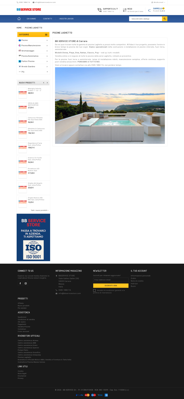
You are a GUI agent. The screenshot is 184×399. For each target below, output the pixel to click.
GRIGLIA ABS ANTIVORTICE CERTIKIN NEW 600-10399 (35, 104)
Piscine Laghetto (24, 357)
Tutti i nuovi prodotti (40, 210)
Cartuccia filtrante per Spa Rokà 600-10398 (35, 118)
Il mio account (23, 331)
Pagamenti (22, 324)
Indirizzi (134, 284)
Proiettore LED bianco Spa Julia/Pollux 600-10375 (34, 169)
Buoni (133, 286)
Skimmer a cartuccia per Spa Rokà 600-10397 (36, 129)
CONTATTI (47, 19)
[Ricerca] (148, 18)
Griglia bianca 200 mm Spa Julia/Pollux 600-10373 (36, 198)
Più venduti (22, 308)
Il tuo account (139, 271)
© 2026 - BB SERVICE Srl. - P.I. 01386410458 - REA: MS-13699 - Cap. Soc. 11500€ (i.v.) (92, 390)
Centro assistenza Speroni (28, 348)
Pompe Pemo (23, 350)
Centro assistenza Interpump (29, 355)
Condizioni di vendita (26, 319)
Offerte (21, 303)
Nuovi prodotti (23, 306)
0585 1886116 (108, 11)
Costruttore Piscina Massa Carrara (31, 362)
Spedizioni (22, 317)
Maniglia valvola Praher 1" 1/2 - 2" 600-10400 (35, 89)
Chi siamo (22, 322)
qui (106, 53)
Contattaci (22, 329)
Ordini (133, 278)
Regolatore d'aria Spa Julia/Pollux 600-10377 (35, 144)
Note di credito (137, 281)
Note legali (22, 373)
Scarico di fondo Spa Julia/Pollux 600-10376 (35, 158)
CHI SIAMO (31, 19)
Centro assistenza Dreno (28, 345)
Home (19, 18)
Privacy (20, 378)
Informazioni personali (141, 276)
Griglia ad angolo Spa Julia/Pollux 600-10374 (35, 184)
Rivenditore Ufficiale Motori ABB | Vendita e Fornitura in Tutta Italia (44, 360)
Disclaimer (22, 376)
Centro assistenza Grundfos (29, 352)
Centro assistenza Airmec (28, 340)
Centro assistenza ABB (27, 343)
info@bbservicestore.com (70, 293)
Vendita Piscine (24, 327)
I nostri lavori (66, 19)
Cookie (20, 371)
